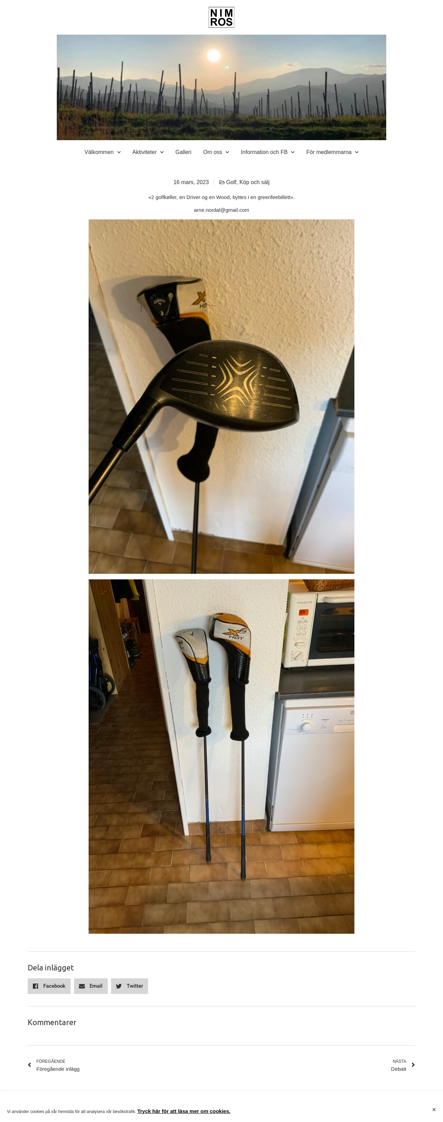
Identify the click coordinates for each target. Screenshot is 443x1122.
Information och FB (268, 152)
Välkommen (102, 152)
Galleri (183, 152)
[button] (49, 986)
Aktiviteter (148, 152)
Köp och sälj (254, 182)
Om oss (216, 152)
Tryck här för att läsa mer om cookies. (183, 1111)
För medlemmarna (332, 152)
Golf (231, 182)
